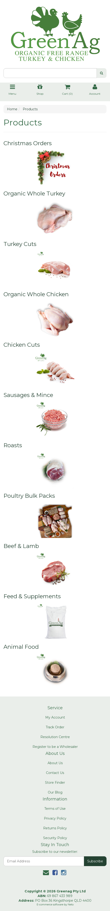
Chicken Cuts (21, 344)
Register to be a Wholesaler (55, 747)
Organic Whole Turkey (34, 193)
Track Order (55, 727)
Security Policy (55, 838)
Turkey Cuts (19, 244)
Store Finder (55, 782)
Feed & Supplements (32, 596)
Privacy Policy (55, 818)
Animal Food (21, 646)
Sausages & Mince (28, 395)
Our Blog (55, 792)
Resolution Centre (55, 737)
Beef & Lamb (21, 546)
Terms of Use (55, 809)
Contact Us (55, 773)
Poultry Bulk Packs (29, 495)
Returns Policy (55, 828)
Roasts (12, 445)
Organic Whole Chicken (36, 294)
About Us (55, 763)
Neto (71, 904)
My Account (55, 717)
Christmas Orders (27, 143)
